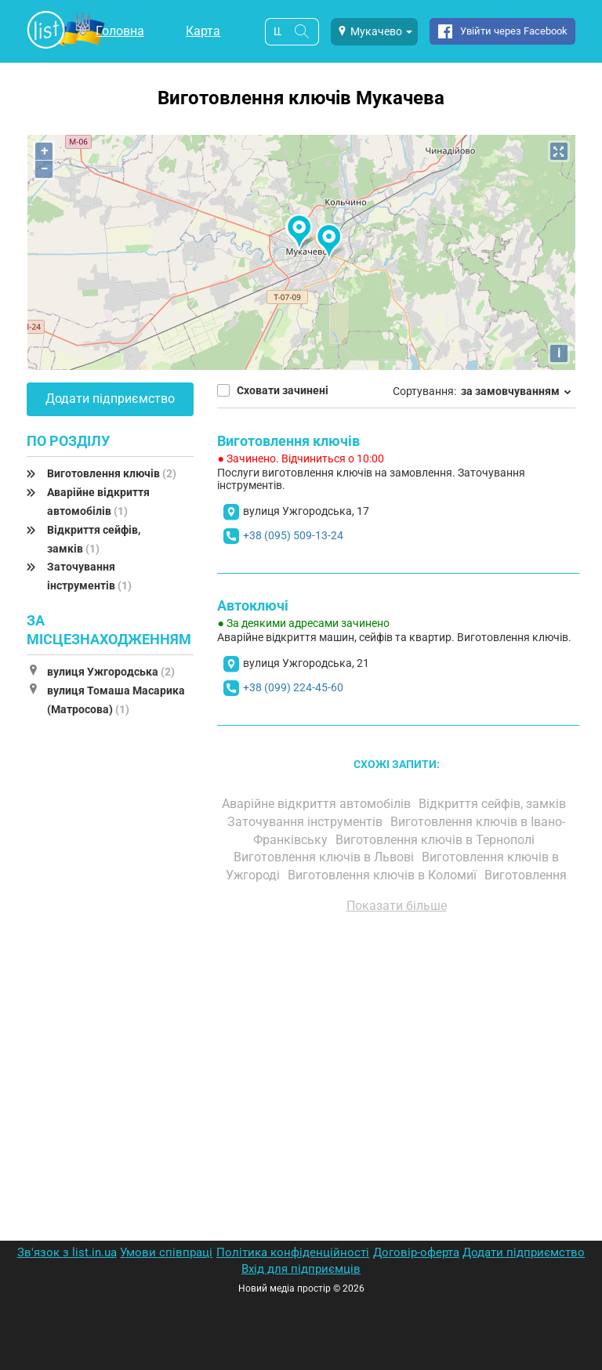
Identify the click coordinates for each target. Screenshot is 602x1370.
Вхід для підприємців (301, 1269)
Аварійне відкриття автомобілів (318, 803)
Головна (120, 31)
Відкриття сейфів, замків (494, 803)
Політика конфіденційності (292, 1252)
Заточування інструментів (306, 821)
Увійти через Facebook (514, 31)
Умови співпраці (166, 1252)
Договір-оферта (416, 1252)
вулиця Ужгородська (111, 671)
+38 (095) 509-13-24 (293, 535)
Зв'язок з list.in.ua (67, 1252)
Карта (203, 31)
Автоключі (252, 605)
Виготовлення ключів (111, 473)
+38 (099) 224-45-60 (293, 687)
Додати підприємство (110, 398)
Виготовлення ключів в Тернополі (436, 839)
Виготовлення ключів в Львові (325, 857)
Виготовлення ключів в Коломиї (384, 875)
